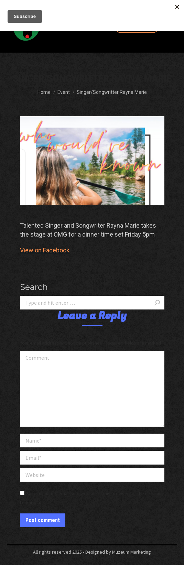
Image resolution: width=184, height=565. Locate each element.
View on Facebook (44, 250)
